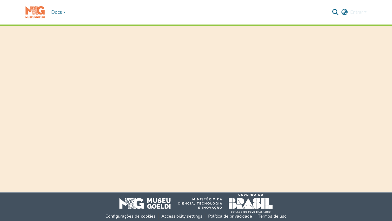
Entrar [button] (357, 12)
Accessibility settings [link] (181, 216)
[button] (35, 12)
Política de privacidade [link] (230, 216)
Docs (56, 12)
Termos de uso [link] (272, 216)
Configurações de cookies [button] (130, 216)
